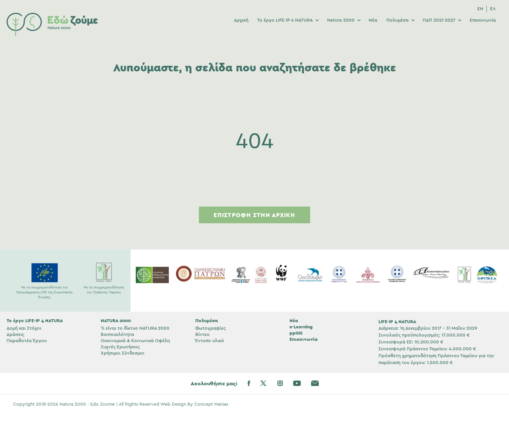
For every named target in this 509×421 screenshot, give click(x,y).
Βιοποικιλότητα (117, 334)
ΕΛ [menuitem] (493, 9)
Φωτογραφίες (210, 328)
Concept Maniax (211, 404)
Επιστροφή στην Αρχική (254, 215)
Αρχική (241, 20)
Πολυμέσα (397, 20)
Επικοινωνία (483, 20)
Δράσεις (15, 334)
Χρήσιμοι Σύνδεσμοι (122, 353)
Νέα (373, 20)
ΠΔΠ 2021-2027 (439, 20)
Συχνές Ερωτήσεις (120, 347)
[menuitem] (480, 9)
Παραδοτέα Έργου (27, 341)
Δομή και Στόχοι (24, 328)
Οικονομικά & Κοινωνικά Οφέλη (135, 341)
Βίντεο (202, 334)
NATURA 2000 (116, 320)
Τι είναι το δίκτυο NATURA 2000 (135, 328)
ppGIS (296, 333)
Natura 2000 (341, 20)
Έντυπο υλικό (209, 341)
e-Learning (301, 327)
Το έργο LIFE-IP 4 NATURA (285, 20)
